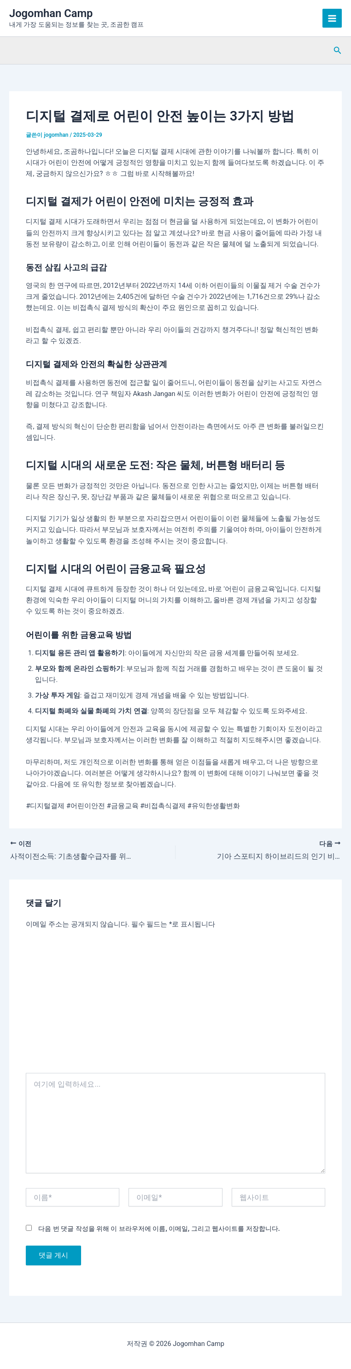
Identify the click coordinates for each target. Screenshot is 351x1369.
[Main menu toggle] (332, 18)
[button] (337, 50)
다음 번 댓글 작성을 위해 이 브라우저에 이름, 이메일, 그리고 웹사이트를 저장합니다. (159, 1228)
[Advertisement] (175, 1003)
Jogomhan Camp (51, 13)
